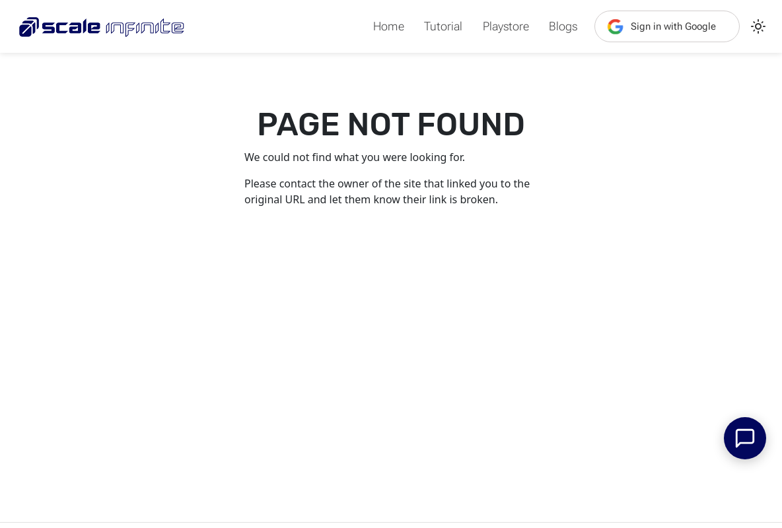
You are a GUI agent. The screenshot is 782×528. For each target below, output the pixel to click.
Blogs (563, 26)
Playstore (505, 26)
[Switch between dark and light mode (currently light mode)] (758, 26)
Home (388, 26)
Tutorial (443, 26)
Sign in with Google (661, 26)
